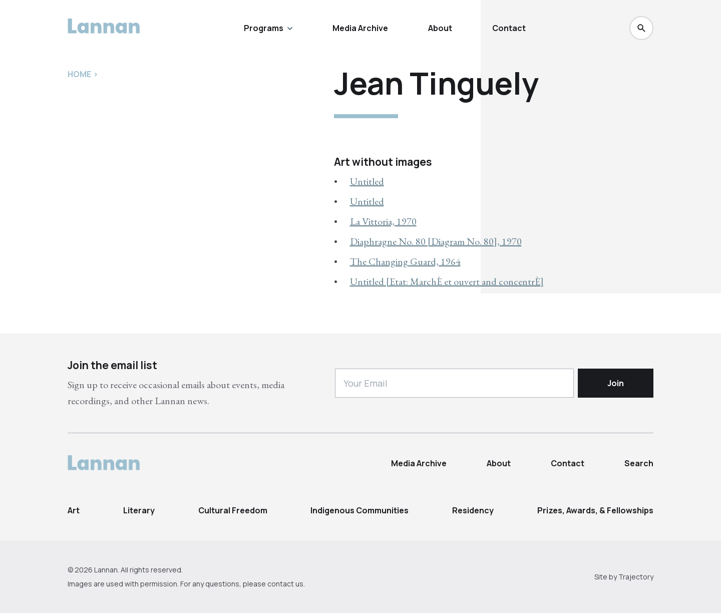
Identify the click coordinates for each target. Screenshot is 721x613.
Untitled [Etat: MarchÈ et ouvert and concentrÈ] (447, 281)
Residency (473, 510)
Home (79, 74)
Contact (509, 28)
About (440, 28)
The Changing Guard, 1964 (405, 261)
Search (638, 463)
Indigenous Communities (359, 510)
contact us (285, 583)
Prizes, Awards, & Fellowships (595, 510)
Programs (268, 28)
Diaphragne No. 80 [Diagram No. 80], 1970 (436, 241)
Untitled (367, 181)
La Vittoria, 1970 (383, 221)
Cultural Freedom (232, 510)
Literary (139, 510)
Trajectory (635, 576)
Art (74, 510)
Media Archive (360, 28)
